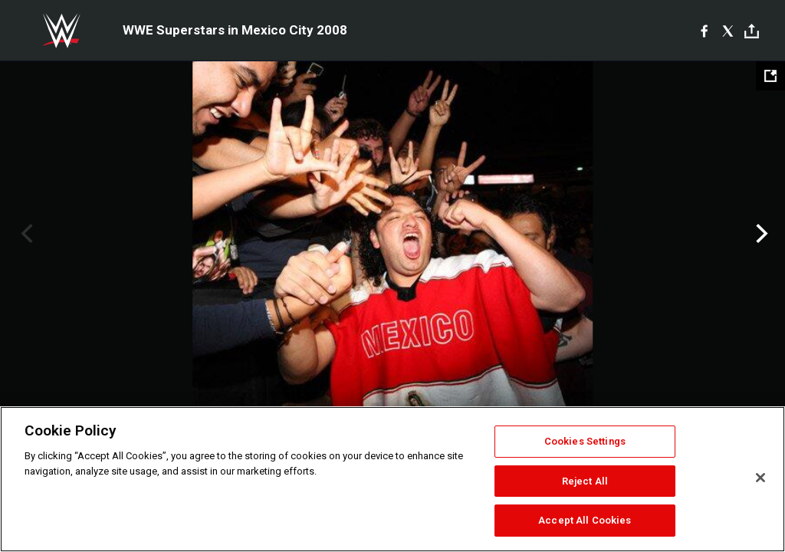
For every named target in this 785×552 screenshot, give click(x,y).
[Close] (760, 478)
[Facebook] (704, 30)
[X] (728, 30)
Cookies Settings (585, 441)
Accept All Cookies (584, 520)
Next (760, 234)
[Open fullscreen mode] (770, 75)
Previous (24, 234)
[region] (392, 479)
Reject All (585, 481)
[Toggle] (752, 31)
